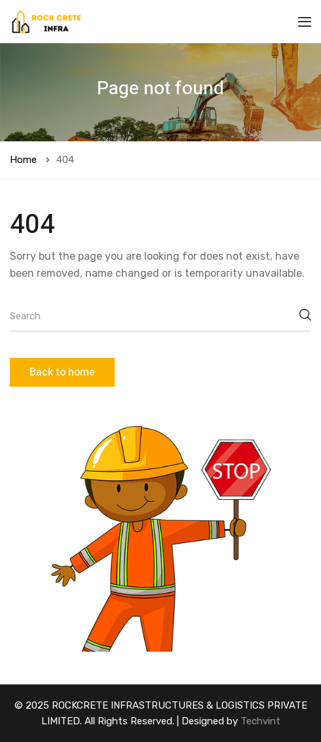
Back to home (62, 372)
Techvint (260, 721)
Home (23, 160)
